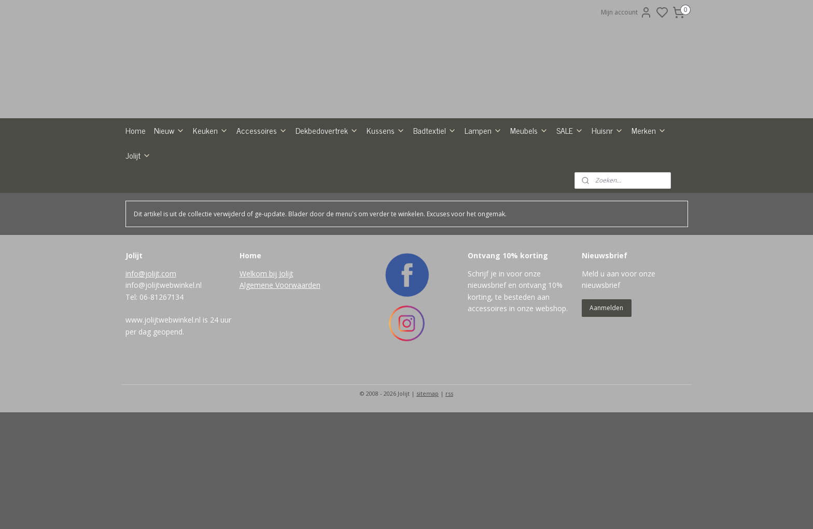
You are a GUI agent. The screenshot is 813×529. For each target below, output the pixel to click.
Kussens (386, 192)
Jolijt (138, 217)
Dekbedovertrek (327, 192)
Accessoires (261, 192)
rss (449, 456)
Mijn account (626, 12)
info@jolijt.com (150, 336)
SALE (569, 192)
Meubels (529, 192)
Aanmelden (606, 370)
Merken (649, 192)
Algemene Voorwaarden (280, 347)
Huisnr (607, 192)
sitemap (427, 456)
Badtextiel (434, 192)
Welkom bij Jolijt (266, 336)
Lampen (483, 192)
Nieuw (169, 192)
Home (135, 192)
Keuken (210, 192)
